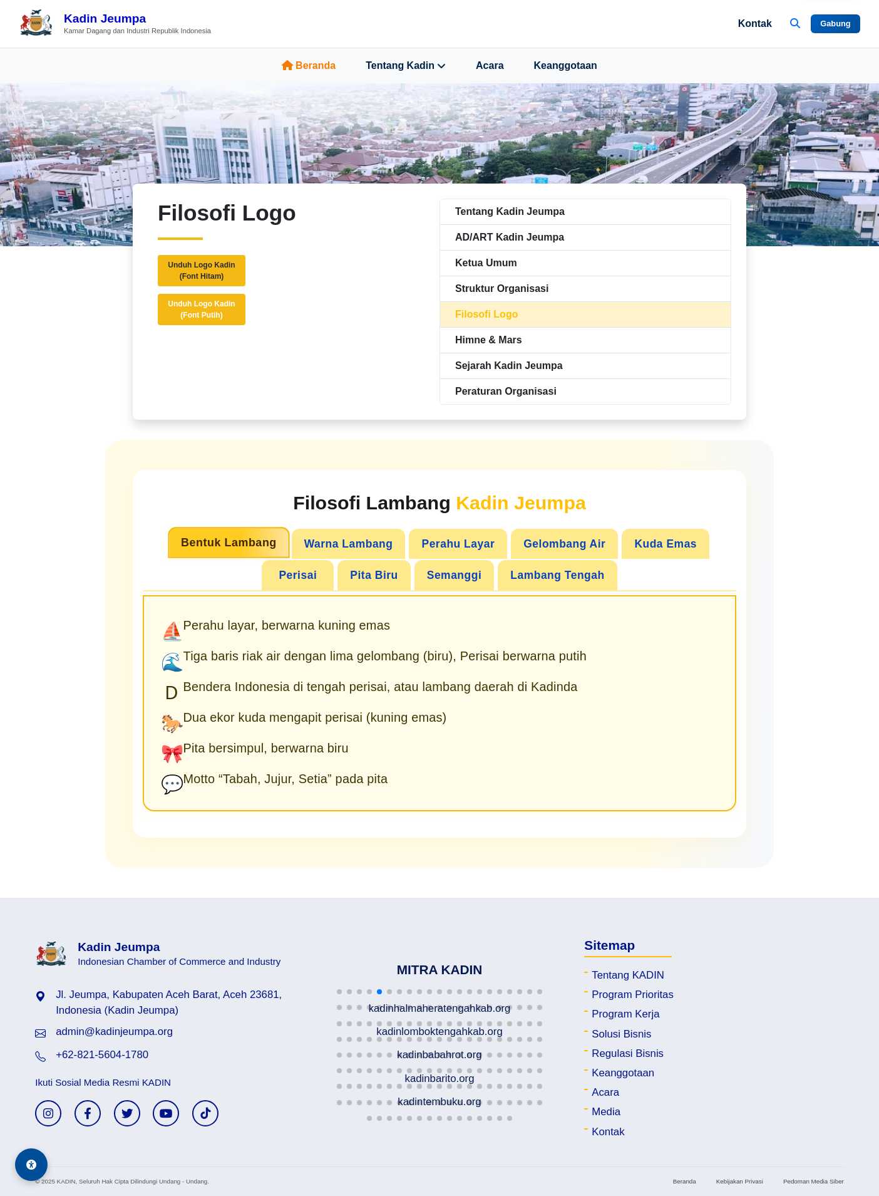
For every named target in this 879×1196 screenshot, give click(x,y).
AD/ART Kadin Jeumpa (509, 237)
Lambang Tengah (557, 575)
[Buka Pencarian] (795, 24)
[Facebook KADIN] (88, 1113)
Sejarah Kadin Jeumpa (509, 365)
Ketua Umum (486, 262)
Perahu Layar (458, 544)
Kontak (755, 23)
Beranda (309, 65)
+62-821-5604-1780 (102, 1055)
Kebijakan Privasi (739, 1181)
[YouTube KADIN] (166, 1113)
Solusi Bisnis (621, 1034)
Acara (489, 65)
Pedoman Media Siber (813, 1181)
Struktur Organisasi (501, 288)
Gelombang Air (564, 544)
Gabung (835, 23)
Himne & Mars (488, 340)
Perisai (298, 575)
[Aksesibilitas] (31, 1164)
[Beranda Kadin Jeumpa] (115, 23)
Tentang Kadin (406, 65)
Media (606, 1112)
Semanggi (454, 575)
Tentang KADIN (628, 975)
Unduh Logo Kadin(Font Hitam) (201, 271)
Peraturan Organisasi (506, 391)
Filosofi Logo (486, 314)
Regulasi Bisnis (628, 1053)
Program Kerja (625, 1014)
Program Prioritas (633, 995)
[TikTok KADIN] (205, 1113)
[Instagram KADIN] (48, 1113)
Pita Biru (374, 575)
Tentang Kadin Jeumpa (510, 211)
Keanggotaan (565, 65)
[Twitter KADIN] (127, 1113)
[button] (339, 991)
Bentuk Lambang (229, 542)
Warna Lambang (348, 544)
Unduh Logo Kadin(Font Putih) (201, 309)
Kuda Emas (665, 544)
